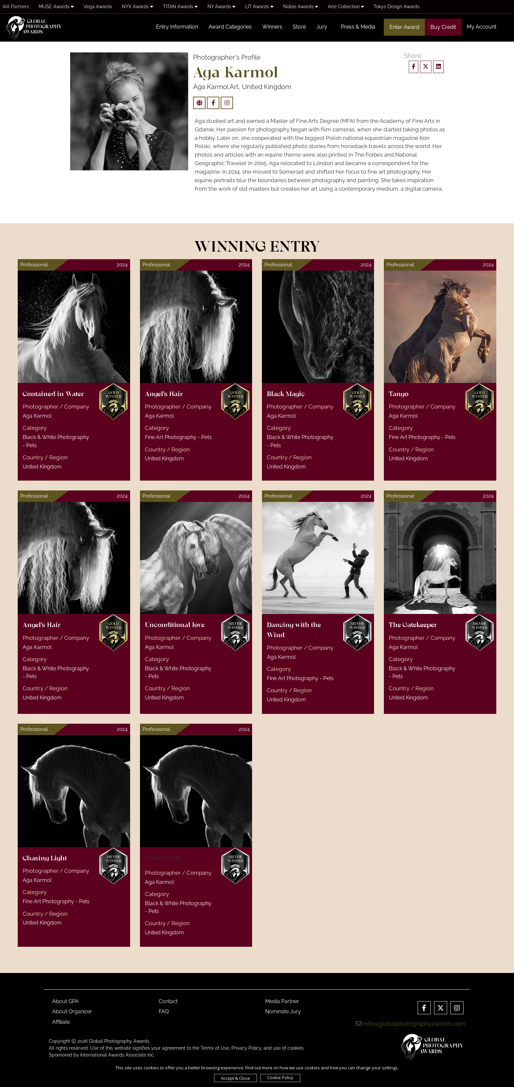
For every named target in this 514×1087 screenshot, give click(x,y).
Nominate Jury (283, 1011)
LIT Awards (259, 6)
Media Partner (282, 1001)
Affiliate (61, 1022)
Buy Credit (443, 27)
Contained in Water (53, 394)
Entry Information (177, 27)
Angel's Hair (164, 394)
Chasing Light (45, 858)
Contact (168, 1001)
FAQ (164, 1011)
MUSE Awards (56, 6)
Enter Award (404, 27)
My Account (481, 27)
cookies (295, 1048)
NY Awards (221, 6)
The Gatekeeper (413, 625)
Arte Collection (346, 6)
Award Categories (230, 27)
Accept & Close (235, 1078)
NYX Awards (137, 6)
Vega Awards (98, 6)
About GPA (65, 1001)
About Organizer (72, 1011)
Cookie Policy (280, 1077)
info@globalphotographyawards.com (410, 1023)
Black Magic (286, 394)
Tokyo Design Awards (397, 6)
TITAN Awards (180, 6)
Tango (398, 394)
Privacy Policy (246, 1048)
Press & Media (358, 27)
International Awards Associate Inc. (117, 1055)
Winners (272, 27)
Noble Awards (300, 6)
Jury (321, 27)
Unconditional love (175, 625)
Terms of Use (215, 1048)
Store (299, 27)
